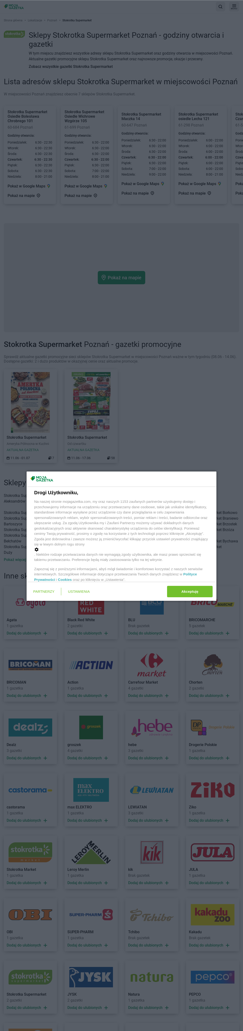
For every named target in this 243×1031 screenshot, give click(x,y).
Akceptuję (189, 591)
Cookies (65, 580)
